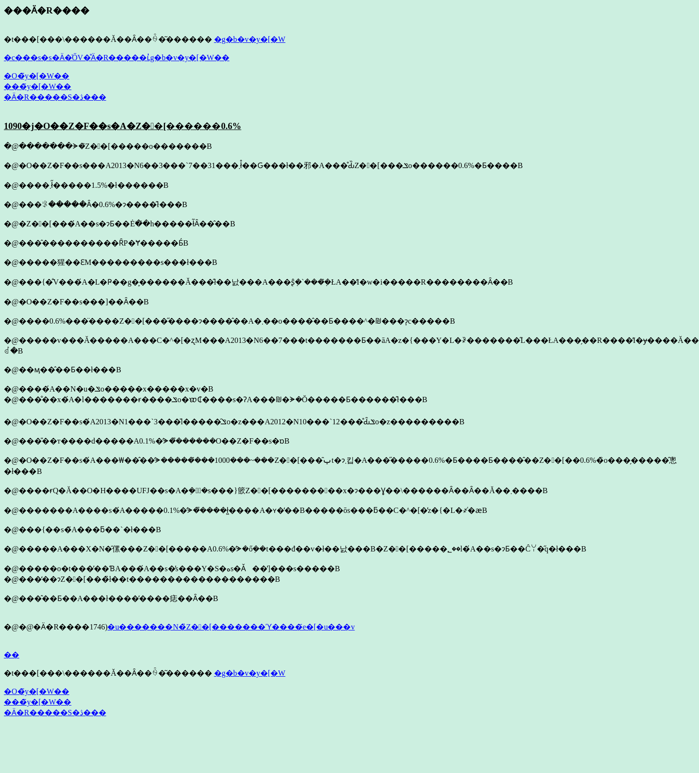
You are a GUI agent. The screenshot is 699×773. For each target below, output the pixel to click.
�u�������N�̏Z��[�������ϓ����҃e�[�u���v (231, 627)
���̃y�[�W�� (37, 86)
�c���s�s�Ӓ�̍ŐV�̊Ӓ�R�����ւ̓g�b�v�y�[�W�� (116, 57)
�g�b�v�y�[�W (249, 39)
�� (11, 655)
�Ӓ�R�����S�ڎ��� (55, 97)
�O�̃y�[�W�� (36, 76)
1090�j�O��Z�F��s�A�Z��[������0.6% (122, 126)
